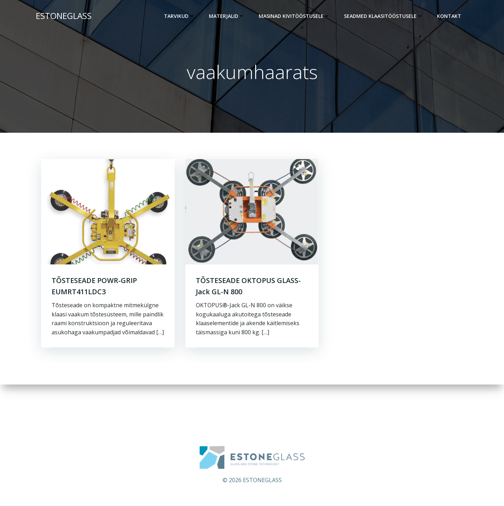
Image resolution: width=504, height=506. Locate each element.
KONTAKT (449, 16)
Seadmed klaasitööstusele (383, 16)
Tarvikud (179, 16)
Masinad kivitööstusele (294, 16)
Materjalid (227, 16)
